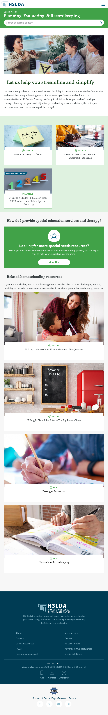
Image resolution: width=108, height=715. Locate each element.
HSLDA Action (72, 643)
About (19, 633)
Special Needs (10, 11)
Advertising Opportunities (78, 648)
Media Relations (73, 654)
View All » (54, 262)
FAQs (18, 648)
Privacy (72, 698)
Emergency (64, 674)
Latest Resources (25, 643)
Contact (52, 674)
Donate (68, 638)
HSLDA (43, 698)
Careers (20, 638)
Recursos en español (27, 654)
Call (42, 674)
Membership (71, 633)
